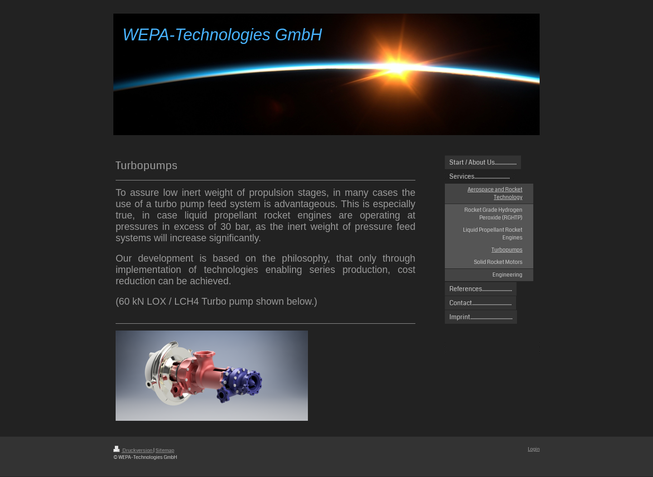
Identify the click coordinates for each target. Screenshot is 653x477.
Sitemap (165, 450)
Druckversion (133, 450)
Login (534, 449)
